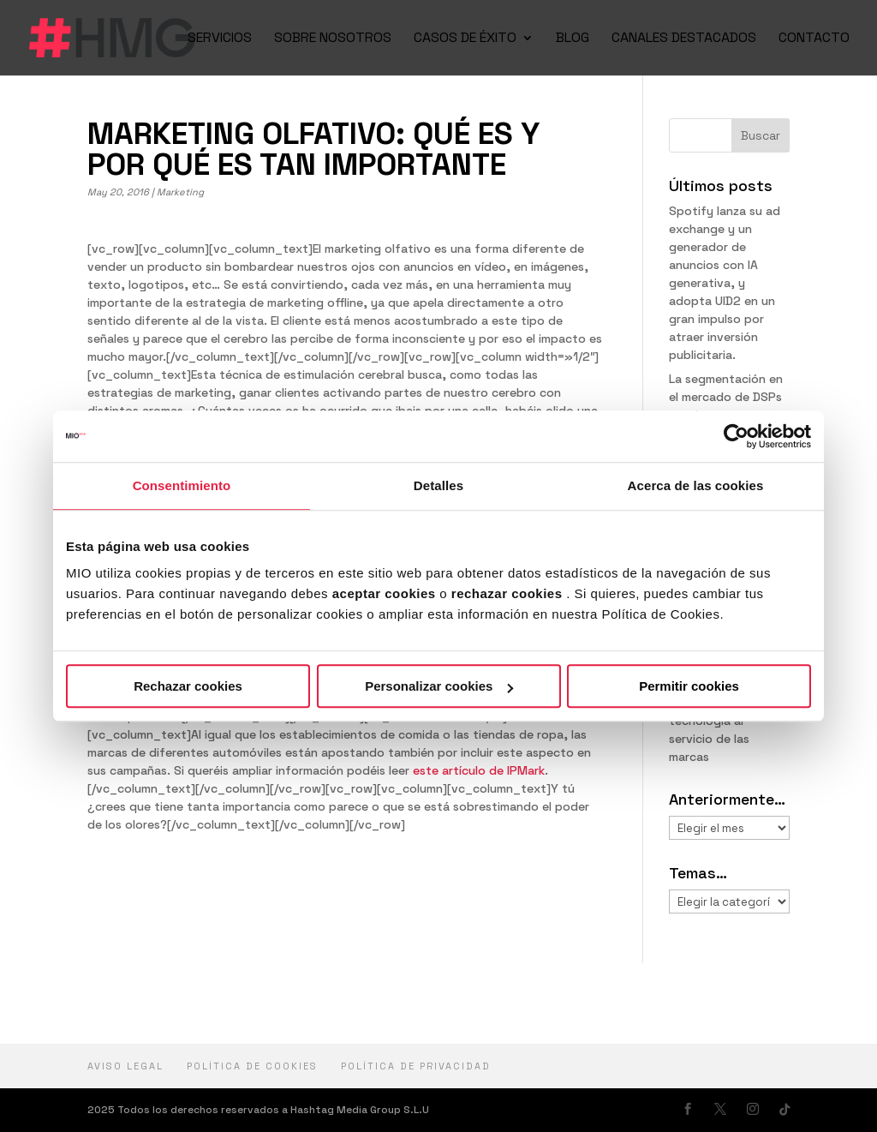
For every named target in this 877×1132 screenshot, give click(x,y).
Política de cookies (252, 1066)
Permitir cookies (689, 686)
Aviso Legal (125, 1066)
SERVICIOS (220, 39)
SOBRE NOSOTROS (332, 39)
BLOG (572, 39)
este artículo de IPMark (479, 770)
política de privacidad (416, 1066)
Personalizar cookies (439, 686)
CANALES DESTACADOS (684, 39)
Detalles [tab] (438, 485)
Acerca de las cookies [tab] (696, 485)
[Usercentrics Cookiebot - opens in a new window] (736, 436)
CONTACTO (814, 39)
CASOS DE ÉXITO (465, 39)
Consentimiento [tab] (182, 485)
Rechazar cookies (188, 686)
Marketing (180, 192)
